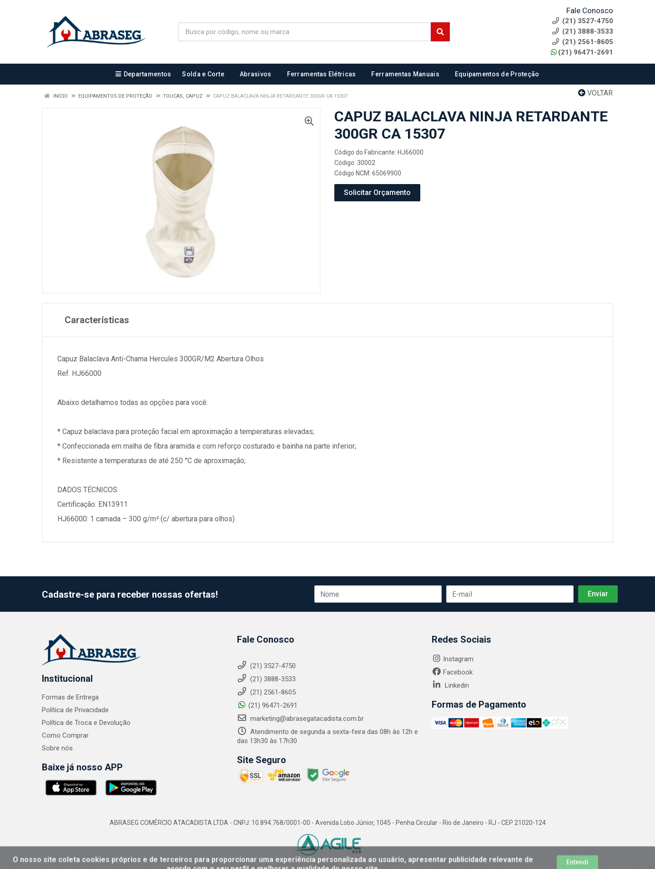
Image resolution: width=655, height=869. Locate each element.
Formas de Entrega (70, 697)
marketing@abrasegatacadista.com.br (300, 718)
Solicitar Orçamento (377, 192)
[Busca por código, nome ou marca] (304, 31)
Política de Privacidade (75, 710)
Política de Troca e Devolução (86, 723)
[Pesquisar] (440, 31)
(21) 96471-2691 (582, 52)
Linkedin (450, 685)
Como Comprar (65, 735)
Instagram (453, 659)
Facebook (452, 672)
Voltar (595, 93)
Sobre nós (57, 748)
